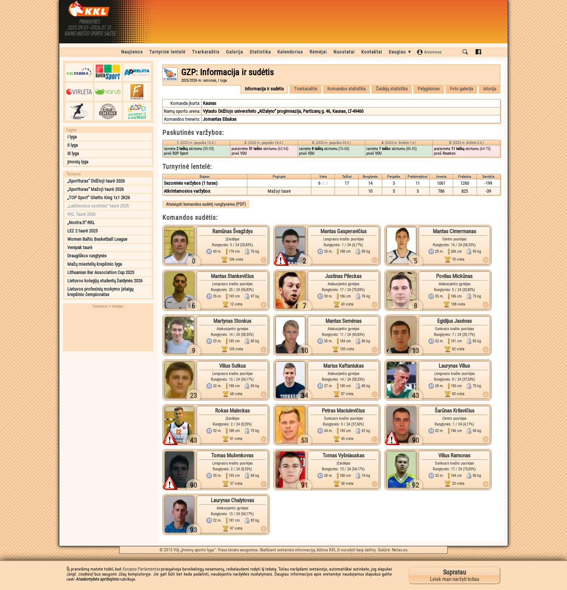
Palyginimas (429, 88)
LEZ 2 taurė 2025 (82, 231)
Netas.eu (400, 549)
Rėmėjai (318, 52)
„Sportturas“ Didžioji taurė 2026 (96, 181)
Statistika (260, 52)
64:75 (485, 148)
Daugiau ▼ (400, 52)
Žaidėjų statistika (392, 88)
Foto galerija (461, 88)
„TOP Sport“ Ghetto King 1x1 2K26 (98, 197)
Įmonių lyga (77, 161)
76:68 (344, 148)
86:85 (411, 148)
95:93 (208, 148)
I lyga (72, 137)
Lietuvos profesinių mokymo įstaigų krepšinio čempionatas (100, 291)
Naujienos (132, 52)
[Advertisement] (108, 400)
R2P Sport (180, 153)
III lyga (73, 153)
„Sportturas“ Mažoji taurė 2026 (95, 189)
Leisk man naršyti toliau (454, 575)
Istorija (489, 88)
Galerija (234, 52)
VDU (243, 153)
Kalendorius (290, 52)
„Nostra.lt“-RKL (81, 222)
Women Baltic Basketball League (97, 239)
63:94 (283, 148)
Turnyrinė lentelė (167, 52)
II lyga (72, 145)
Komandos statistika (346, 88)
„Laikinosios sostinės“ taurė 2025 (98, 206)
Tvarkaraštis (205, 52)
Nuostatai (344, 52)
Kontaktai (371, 52)
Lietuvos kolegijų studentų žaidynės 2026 (104, 280)
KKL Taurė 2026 (81, 214)
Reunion (449, 153)
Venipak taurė (79, 247)
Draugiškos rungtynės (87, 255)
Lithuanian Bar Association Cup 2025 (100, 272)
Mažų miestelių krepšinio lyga (94, 264)
